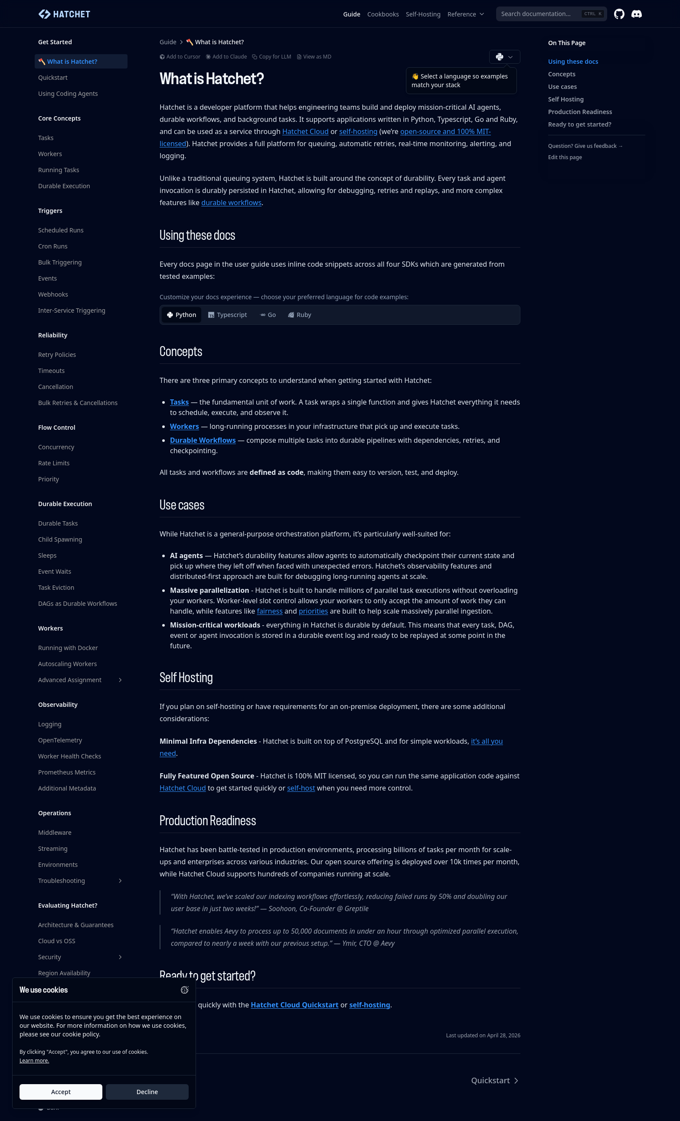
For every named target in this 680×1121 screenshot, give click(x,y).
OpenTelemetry (60, 740)
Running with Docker (68, 648)
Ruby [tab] (299, 314)
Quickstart (53, 77)
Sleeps (47, 555)
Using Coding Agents (68, 93)
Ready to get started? (579, 124)
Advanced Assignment (81, 680)
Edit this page (565, 157)
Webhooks (53, 294)
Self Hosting (566, 99)
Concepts (561, 74)
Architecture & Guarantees (76, 925)
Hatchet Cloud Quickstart (294, 1005)
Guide (351, 14)
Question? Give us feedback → (585, 146)
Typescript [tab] (227, 314)
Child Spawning (60, 539)
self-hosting (358, 131)
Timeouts (51, 370)
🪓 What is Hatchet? (67, 61)
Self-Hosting (423, 14)
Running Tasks (58, 170)
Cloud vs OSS (56, 941)
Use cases (562, 86)
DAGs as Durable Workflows (77, 603)
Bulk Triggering (60, 262)
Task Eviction (56, 587)
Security (81, 957)
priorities (313, 611)
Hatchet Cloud (305, 131)
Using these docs (573, 61)
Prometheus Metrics (67, 772)
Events (47, 278)
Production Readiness (580, 112)
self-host (301, 788)
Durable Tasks (58, 523)
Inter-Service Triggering (71, 310)
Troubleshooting (81, 880)
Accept (61, 1092)
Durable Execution (64, 186)
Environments (58, 864)
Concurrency (56, 447)
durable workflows (231, 202)
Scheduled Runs (61, 230)
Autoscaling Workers (67, 664)
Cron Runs (53, 246)
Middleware (55, 832)
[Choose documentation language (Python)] (504, 57)
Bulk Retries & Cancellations (78, 403)
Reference (466, 14)
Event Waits (54, 571)
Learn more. (34, 1060)
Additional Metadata (67, 788)
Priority (48, 479)
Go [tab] (267, 314)
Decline (147, 1092)
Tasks (45, 138)
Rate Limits (54, 463)
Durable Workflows (203, 440)
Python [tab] (181, 314)
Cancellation (55, 386)
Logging (50, 724)
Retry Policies (57, 354)
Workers (50, 154)
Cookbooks (383, 14)
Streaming (53, 848)
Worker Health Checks (69, 756)
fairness (269, 611)
